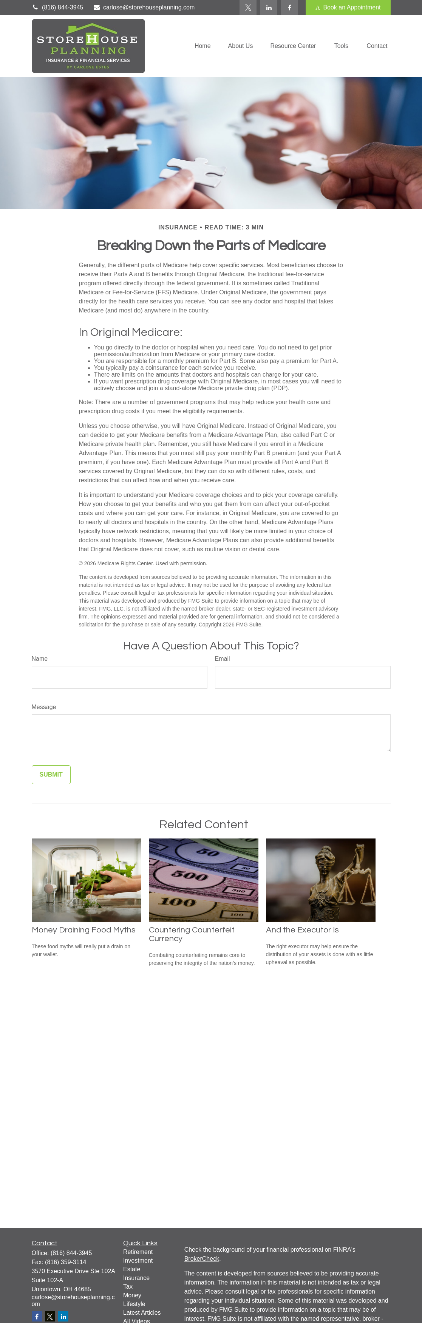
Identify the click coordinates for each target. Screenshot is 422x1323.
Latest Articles (142, 1312)
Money (132, 1295)
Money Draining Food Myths (84, 930)
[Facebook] (289, 7)
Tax (128, 1286)
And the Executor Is (302, 930)
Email (222, 658)
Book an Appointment (347, 7)
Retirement (138, 1252)
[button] (203, 46)
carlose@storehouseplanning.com (144, 7)
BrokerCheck (201, 1258)
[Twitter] (248, 7)
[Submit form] (51, 774)
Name (40, 658)
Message (44, 707)
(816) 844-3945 (57, 7)
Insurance (136, 1278)
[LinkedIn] (268, 7)
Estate (131, 1269)
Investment (138, 1260)
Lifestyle (134, 1304)
